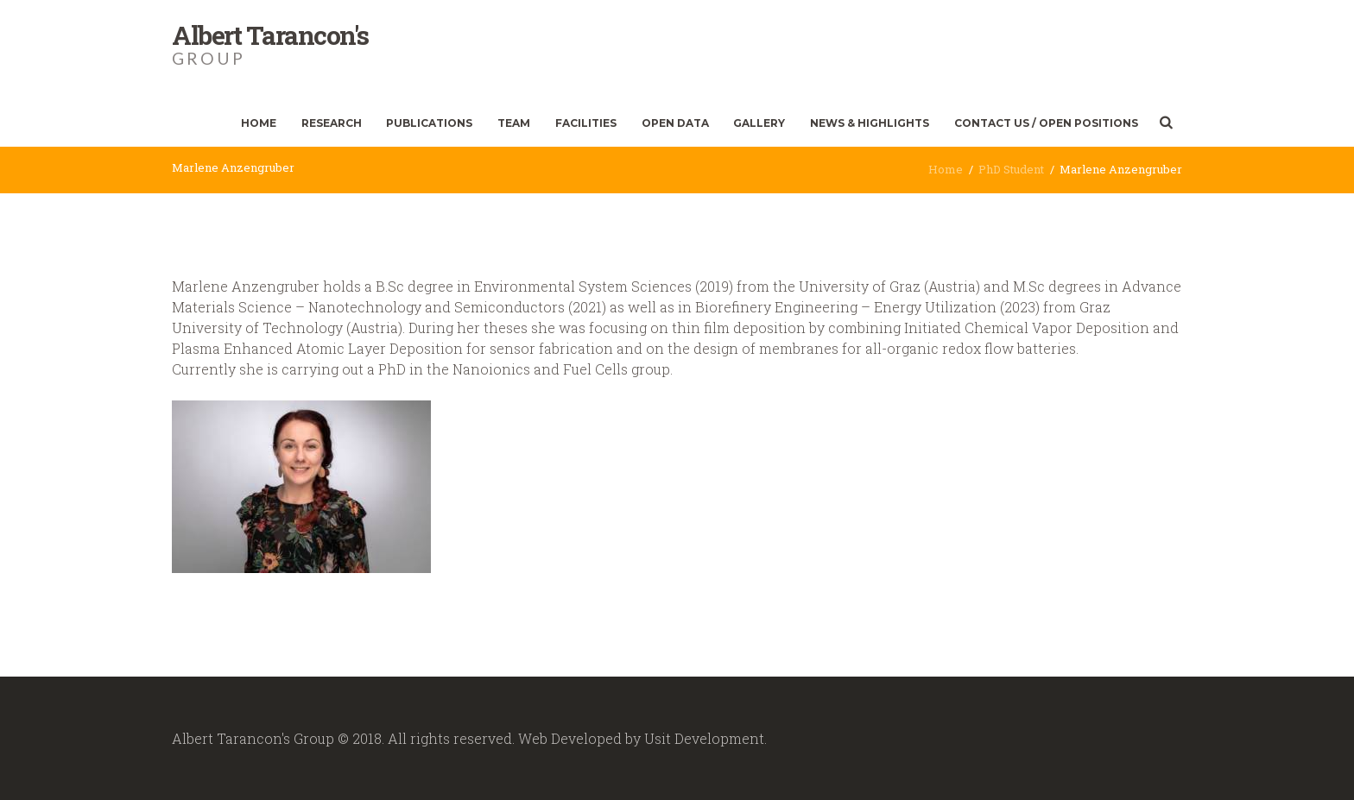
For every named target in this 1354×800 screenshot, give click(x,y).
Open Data (675, 123)
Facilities (586, 123)
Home (258, 123)
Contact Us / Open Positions (1046, 123)
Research (331, 123)
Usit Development (704, 738)
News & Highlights (869, 123)
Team (513, 123)
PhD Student (1011, 169)
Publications (429, 123)
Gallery (759, 123)
